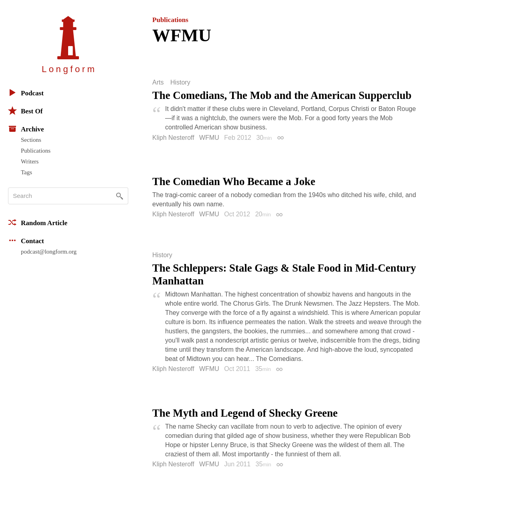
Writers (29, 161)
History (180, 82)
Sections (31, 140)
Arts (158, 82)
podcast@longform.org (49, 251)
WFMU (209, 137)
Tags (26, 172)
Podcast (26, 92)
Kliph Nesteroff (173, 137)
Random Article (37, 222)
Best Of (25, 110)
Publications (35, 150)
